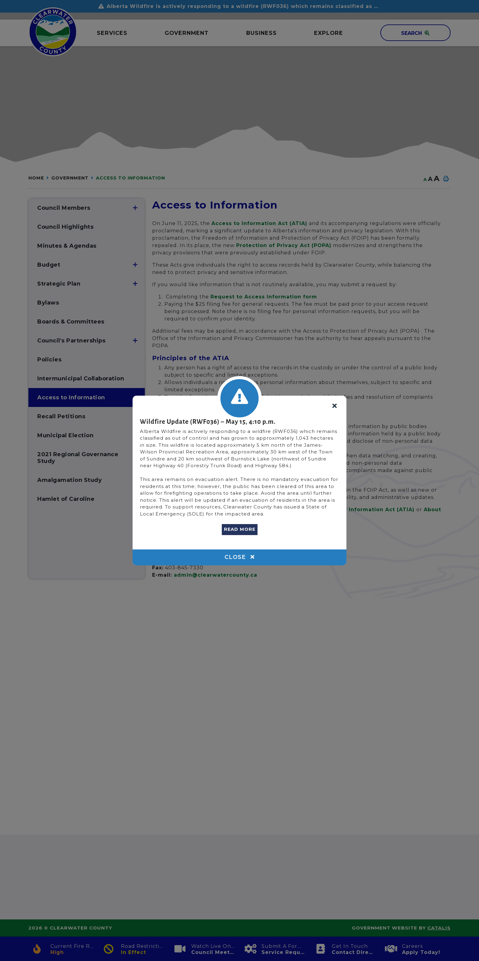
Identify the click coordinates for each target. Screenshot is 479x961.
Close (239, 557)
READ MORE (239, 529)
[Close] (334, 406)
